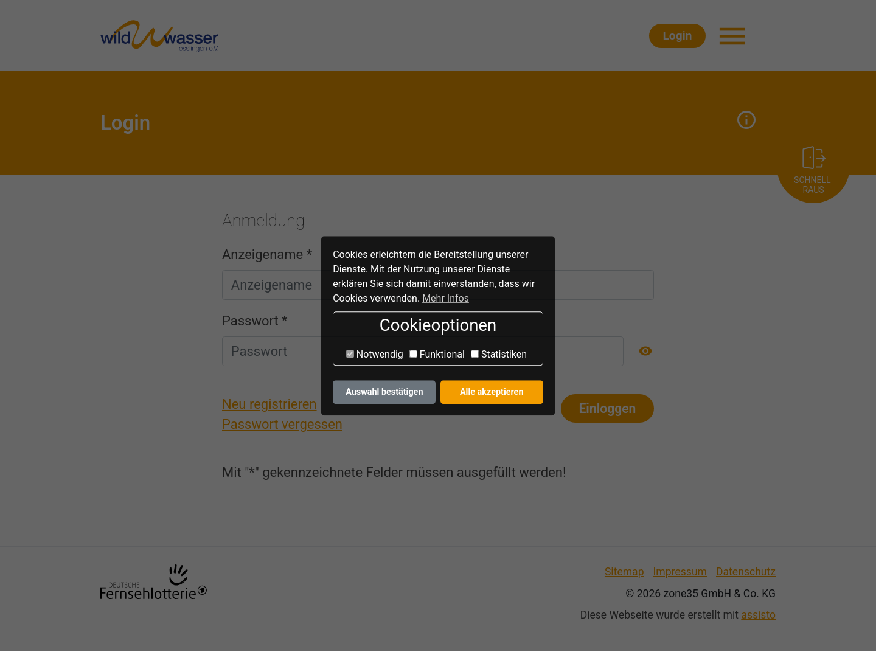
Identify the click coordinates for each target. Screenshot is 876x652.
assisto (758, 616)
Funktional (437, 354)
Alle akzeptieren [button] (492, 392)
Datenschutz (746, 572)
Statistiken (499, 354)
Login (711, 36)
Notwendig (374, 354)
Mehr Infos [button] (445, 298)
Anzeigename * (267, 255)
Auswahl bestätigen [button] (384, 392)
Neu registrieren (269, 405)
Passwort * (255, 322)
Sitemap (624, 572)
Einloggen (607, 409)
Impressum (680, 572)
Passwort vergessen (282, 425)
